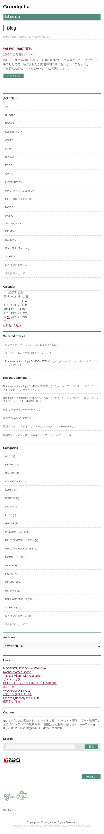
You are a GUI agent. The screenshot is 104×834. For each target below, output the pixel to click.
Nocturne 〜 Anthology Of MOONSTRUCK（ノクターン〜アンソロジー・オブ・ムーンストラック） (51, 363)
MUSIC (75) (11, 574)
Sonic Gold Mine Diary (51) (20, 599)
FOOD (8, 165)
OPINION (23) (12, 582)
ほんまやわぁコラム (16, 265)
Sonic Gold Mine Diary (17, 248)
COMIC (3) (11, 489)
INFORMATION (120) (16, 532)
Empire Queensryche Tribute (21, 698)
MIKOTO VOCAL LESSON (19, 190)
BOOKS (9, 123)
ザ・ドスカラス (13, 679)
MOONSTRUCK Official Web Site (24, 668)
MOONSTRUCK (13, 224)
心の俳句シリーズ (15, 273)
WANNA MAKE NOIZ (16, 690)
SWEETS (10, 256)
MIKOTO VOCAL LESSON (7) (21, 540)
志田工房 (9, 687)
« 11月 (7, 325)
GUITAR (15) (12, 523)
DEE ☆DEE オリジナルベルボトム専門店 (30, 683)
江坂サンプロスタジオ (17, 694)
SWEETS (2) (12, 607)
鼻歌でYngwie (10, 409)
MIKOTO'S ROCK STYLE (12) (21, 548)
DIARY (8, 148)
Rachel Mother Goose (17, 672)
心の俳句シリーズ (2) (16, 624)
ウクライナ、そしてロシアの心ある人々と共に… (32, 344)
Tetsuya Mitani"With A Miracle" (22, 675)
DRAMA (9, 157)
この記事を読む (13, 75)
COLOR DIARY (13, 132)
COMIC (9, 140)
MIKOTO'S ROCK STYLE (19, 199)
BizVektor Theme (52, 826)
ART (7, 106)
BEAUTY (10, 115)
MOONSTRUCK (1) (16, 557)
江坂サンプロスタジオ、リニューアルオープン (29, 426)
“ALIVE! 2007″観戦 (17, 49)
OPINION (10, 231)
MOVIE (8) (11, 565)
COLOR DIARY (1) (15, 481)
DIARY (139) (12, 498)
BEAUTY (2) (12, 464)
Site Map (8, 810)
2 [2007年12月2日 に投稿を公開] (26, 300)
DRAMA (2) (11, 506)
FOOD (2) (10, 515)
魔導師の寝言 (11, 701)
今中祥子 (63, 434)
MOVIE (9, 207)
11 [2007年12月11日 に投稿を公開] (8, 309)
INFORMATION (13, 182)
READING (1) (12, 590)
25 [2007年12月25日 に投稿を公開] (8, 317)
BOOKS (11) (12, 473)
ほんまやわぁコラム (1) (18, 616)
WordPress (33, 826)
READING (10, 239)
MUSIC (29, 54)
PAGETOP (91, 776)
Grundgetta (16, 6)
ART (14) (10, 456)
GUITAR (9, 173)
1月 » (17, 325)
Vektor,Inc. (72, 826)
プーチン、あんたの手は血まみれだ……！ (28, 353)
